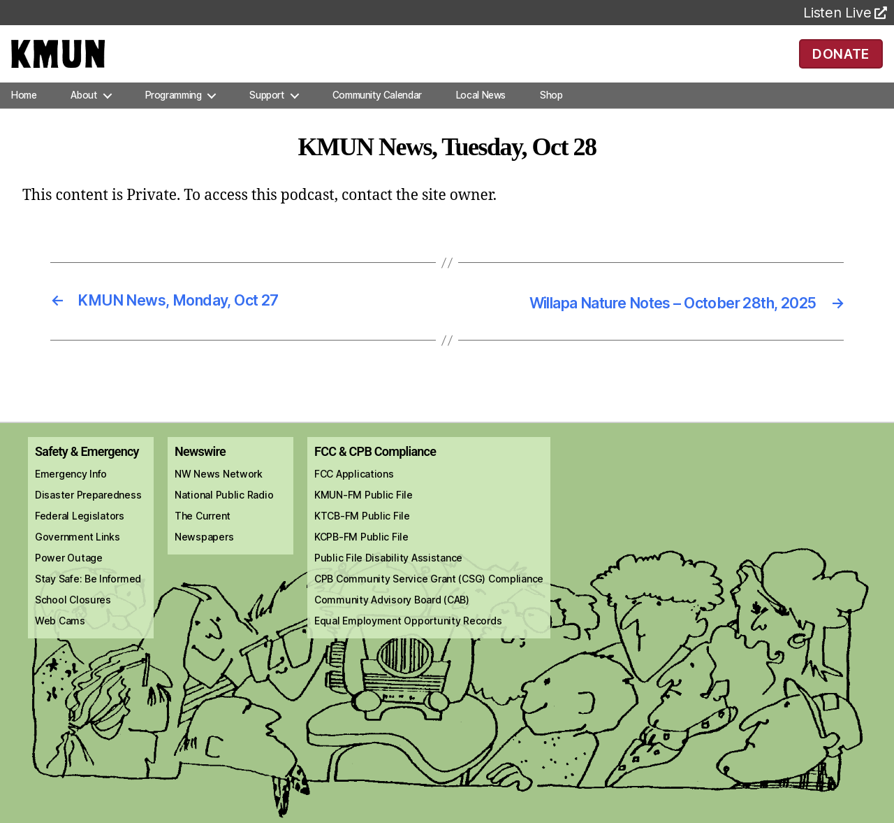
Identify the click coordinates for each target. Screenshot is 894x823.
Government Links (77, 555)
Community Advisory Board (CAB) (391, 618)
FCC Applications (354, 493)
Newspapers (204, 555)
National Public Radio (224, 514)
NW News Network (219, 493)
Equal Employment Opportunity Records (407, 639)
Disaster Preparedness (88, 514)
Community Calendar (377, 114)
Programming (173, 114)
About (83, 114)
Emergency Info (71, 493)
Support (266, 114)
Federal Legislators (79, 535)
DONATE (840, 63)
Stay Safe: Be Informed (88, 597)
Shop (551, 114)
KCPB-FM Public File (361, 555)
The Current (202, 535)
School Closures (73, 618)
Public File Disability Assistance (388, 576)
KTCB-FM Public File (362, 535)
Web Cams (60, 639)
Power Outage (69, 576)
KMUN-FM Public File (363, 514)
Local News (481, 114)
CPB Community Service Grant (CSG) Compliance (428, 597)
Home (23, 114)
